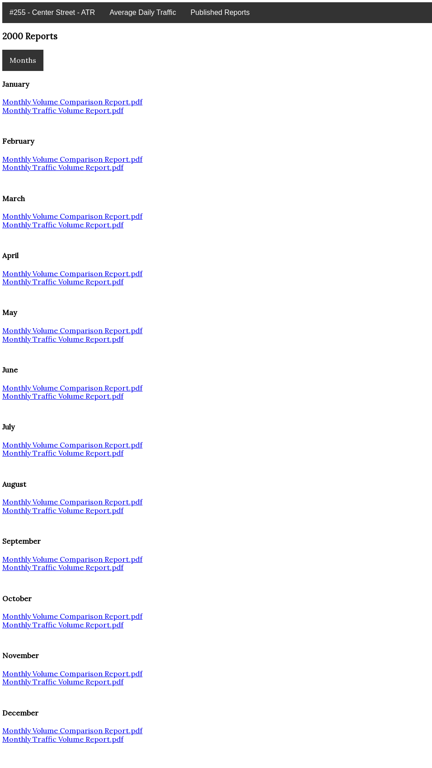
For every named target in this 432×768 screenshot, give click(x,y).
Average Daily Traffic (142, 12)
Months (22, 60)
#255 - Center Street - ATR (52, 12)
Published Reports (220, 12)
